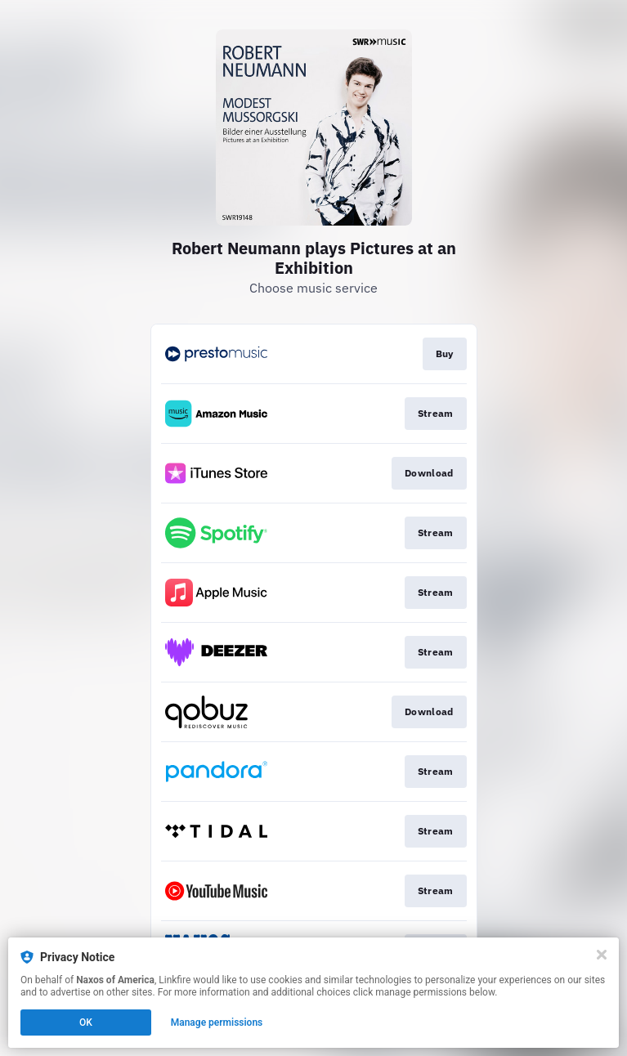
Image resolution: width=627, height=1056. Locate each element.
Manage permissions (217, 1022)
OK (85, 1022)
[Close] (602, 955)
